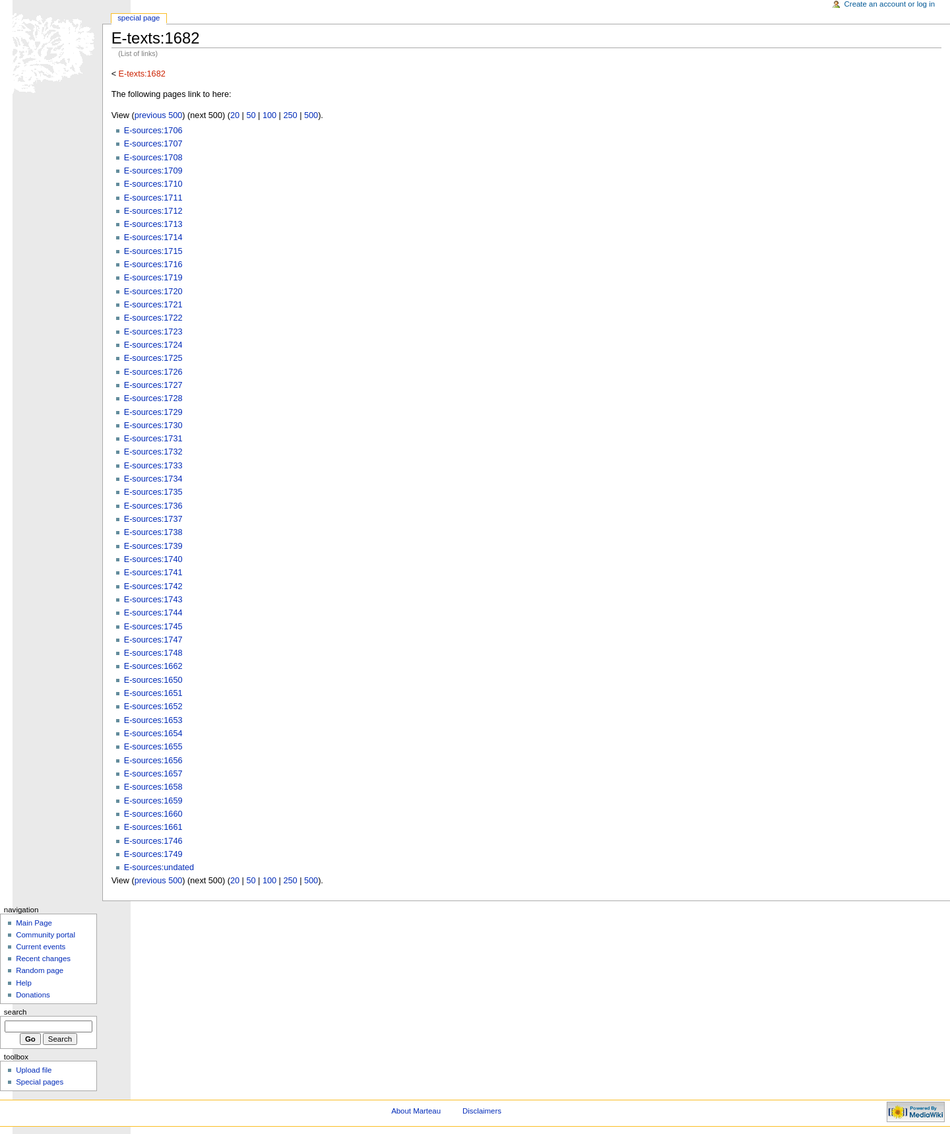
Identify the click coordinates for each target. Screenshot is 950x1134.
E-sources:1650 (153, 680)
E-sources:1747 (153, 640)
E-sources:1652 (153, 706)
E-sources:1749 (153, 854)
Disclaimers (481, 1111)
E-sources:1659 (153, 800)
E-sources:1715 (153, 251)
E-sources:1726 (153, 372)
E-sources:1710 (153, 184)
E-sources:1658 (153, 787)
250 (290, 115)
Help (24, 983)
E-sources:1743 (153, 599)
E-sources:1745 (153, 626)
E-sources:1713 (153, 224)
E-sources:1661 (153, 827)
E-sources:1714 (153, 237)
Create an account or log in (889, 4)
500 (311, 115)
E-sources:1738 (153, 532)
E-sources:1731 (153, 438)
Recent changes (43, 958)
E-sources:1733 (153, 465)
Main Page (34, 923)
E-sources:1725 (153, 358)
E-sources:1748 (153, 653)
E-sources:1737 (153, 519)
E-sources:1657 (153, 773)
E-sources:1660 (153, 814)
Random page (39, 970)
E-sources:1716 (153, 264)
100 (269, 115)
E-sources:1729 (153, 412)
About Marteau (416, 1111)
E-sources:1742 (153, 586)
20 (234, 115)
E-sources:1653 (153, 720)
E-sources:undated (159, 867)
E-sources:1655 (153, 746)
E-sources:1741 (153, 572)
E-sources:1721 (153, 304)
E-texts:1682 (142, 74)
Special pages (39, 1082)
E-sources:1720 (153, 291)
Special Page (138, 18)
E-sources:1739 (153, 546)
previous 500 (159, 115)
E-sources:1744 (153, 612)
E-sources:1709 (153, 170)
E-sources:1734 (153, 479)
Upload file (33, 1070)
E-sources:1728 (153, 398)
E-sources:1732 (153, 452)
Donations (33, 995)
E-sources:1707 (153, 143)
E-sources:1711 (153, 198)
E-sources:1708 (153, 157)
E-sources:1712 (153, 211)
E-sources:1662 (153, 666)
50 (250, 115)
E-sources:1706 (153, 130)
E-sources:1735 (153, 492)
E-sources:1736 (153, 506)
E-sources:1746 (153, 841)
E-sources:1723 (153, 331)
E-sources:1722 (153, 318)
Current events (40, 947)
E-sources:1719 (153, 277)
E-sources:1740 (153, 559)
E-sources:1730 (153, 425)
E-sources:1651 (153, 693)
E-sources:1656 (153, 760)
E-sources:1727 (153, 385)
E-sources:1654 (153, 733)
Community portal (45, 935)
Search (15, 1012)
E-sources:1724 (153, 345)
